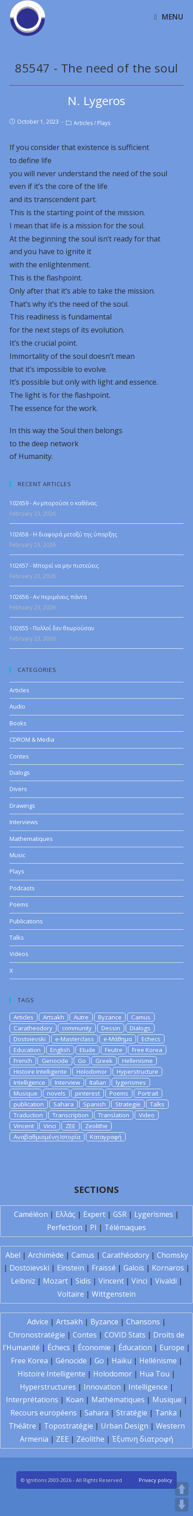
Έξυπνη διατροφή (142, 1439)
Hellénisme (158, 1361)
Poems (18, 904)
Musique (26, 1093)
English (60, 1050)
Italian (97, 1082)
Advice (37, 1322)
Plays (103, 123)
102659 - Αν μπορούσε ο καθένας (53, 503)
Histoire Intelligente (40, 1071)
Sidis (83, 1281)
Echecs (150, 1039)
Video (147, 1115)
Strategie (128, 1104)
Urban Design (124, 1426)
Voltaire (70, 1294)
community (77, 1028)
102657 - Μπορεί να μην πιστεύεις (54, 566)
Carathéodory (125, 1255)
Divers (18, 789)
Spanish (94, 1104)
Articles (83, 123)
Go (82, 1061)
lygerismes (131, 1082)
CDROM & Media (31, 739)
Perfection (64, 1227)
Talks (16, 937)
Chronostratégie (37, 1335)
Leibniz (23, 1281)
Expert (94, 1214)
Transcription (70, 1115)
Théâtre (22, 1426)
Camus (141, 1017)
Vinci (49, 1126)
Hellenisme (137, 1061)
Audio (17, 706)
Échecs (58, 1347)
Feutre (113, 1050)
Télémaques (125, 1227)
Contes (19, 756)
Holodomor (91, 1071)
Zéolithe (90, 1439)
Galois (133, 1268)
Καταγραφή (106, 1137)
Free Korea (147, 1050)
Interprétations (32, 1400)
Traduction (28, 1115)
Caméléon (31, 1214)
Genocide (55, 1061)
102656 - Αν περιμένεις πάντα (48, 597)
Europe (172, 1347)
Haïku (122, 1361)
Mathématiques (118, 1400)
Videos (18, 954)
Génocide (71, 1361)
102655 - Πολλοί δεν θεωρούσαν (51, 628)
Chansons (143, 1322)
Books (18, 723)
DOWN (181, 1504)
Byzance (110, 1017)
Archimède (46, 1255)
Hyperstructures (48, 1387)
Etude (87, 1050)
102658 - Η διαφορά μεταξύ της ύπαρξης (63, 534)
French (23, 1061)
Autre (81, 1017)
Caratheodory (33, 1028)
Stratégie (131, 1413)
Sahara (63, 1104)
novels (56, 1093)
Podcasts (22, 888)
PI (93, 1227)
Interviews (23, 822)
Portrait (148, 1093)
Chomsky (172, 1255)
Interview (67, 1082)
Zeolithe (96, 1126)
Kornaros (168, 1268)
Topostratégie (68, 1426)
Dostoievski (30, 1039)
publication (29, 1104)
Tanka (166, 1413)
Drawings (22, 805)
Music (17, 855)
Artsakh (53, 1017)
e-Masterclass (74, 1039)
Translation (113, 1115)
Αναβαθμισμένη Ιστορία (47, 1137)
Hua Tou (154, 1374)
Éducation (135, 1347)
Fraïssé (104, 1268)
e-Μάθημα (118, 1039)
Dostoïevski (29, 1268)
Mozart (55, 1281)
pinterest (87, 1093)
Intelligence (29, 1082)
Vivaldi (166, 1281)
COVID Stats (125, 1335)
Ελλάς (65, 1214)
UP (181, 1489)
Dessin (110, 1028)
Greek (104, 1061)
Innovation (102, 1387)
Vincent (24, 1126)
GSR (120, 1214)
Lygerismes (153, 1214)
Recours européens (43, 1413)
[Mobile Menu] (168, 17)
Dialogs (19, 772)
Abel (12, 1255)
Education (27, 1050)
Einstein (70, 1268)
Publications (26, 921)
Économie (94, 1347)
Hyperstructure (137, 1071)
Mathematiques (31, 839)
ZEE (70, 1126)
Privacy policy (155, 1480)
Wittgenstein (114, 1294)
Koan (75, 1400)
